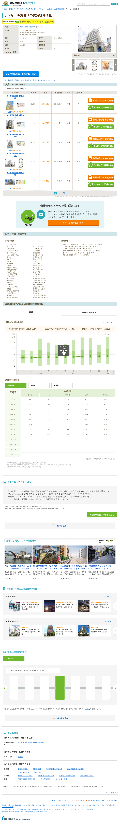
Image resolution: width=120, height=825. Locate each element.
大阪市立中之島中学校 (46, 776)
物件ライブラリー (62, 809)
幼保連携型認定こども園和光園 (29, 772)
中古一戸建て (106, 805)
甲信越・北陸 (19, 811)
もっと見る (107, 597)
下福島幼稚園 (23, 769)
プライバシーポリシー (95, 800)
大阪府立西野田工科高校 (27, 779)
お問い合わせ (112, 800)
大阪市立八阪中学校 (25, 776)
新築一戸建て (97, 805)
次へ (115, 688)
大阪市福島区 (59, 9)
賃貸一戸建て (56, 805)
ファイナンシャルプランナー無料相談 (81, 809)
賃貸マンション (36, 805)
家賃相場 (64, 805)
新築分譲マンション (74, 805)
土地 (112, 805)
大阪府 (49, 9)
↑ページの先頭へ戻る (111, 792)
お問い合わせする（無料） (100, 100)
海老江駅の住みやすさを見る (102, 515)
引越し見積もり (43, 809)
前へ (5, 688)
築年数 (33, 385)
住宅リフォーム (13, 809)
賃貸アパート (47, 805)
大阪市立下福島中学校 (67, 776)
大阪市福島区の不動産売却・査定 (21, 74)
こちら (87, 709)
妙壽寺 (20, 757)
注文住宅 (5, 809)
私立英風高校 (46, 779)
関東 (12, 811)
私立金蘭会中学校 (87, 776)
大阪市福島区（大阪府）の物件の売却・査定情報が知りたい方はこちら (29, 80)
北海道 (4, 811)
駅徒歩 (56, 385)
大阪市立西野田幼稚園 (75, 769)
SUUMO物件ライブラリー (35, 9)
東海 (25, 811)
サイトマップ (70, 800)
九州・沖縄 (43, 811)
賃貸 (46, 22)
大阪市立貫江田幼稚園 (54, 769)
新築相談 (34, 809)
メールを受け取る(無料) (73, 223)
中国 (37, 811)
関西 (29, 811)
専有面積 (11, 385)
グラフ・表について (108, 322)
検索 (115, 4)
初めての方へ (57, 800)
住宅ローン (52, 809)
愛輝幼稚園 (37, 769)
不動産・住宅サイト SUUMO (13, 9)
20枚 (9, 112)
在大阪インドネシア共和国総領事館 (31, 742)
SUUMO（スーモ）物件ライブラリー (19, 3)
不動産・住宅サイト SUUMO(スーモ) (14, 805)
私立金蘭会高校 (61, 779)
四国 (33, 811)
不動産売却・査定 (25, 809)
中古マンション (86, 805)
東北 (8, 811)
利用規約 (81, 800)
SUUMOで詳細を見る (100, 107)
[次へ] (115, 606)
